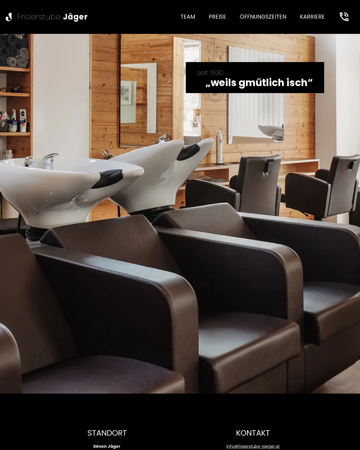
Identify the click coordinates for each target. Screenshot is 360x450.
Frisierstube (52, 16)
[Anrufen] (344, 17)
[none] (188, 17)
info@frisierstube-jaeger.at (253, 446)
